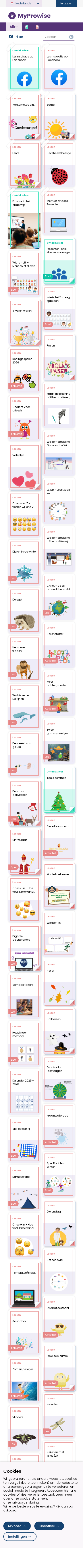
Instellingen (20, 1536)
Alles (14, 26)
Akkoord (17, 1526)
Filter (15, 36)
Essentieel (49, 1526)
